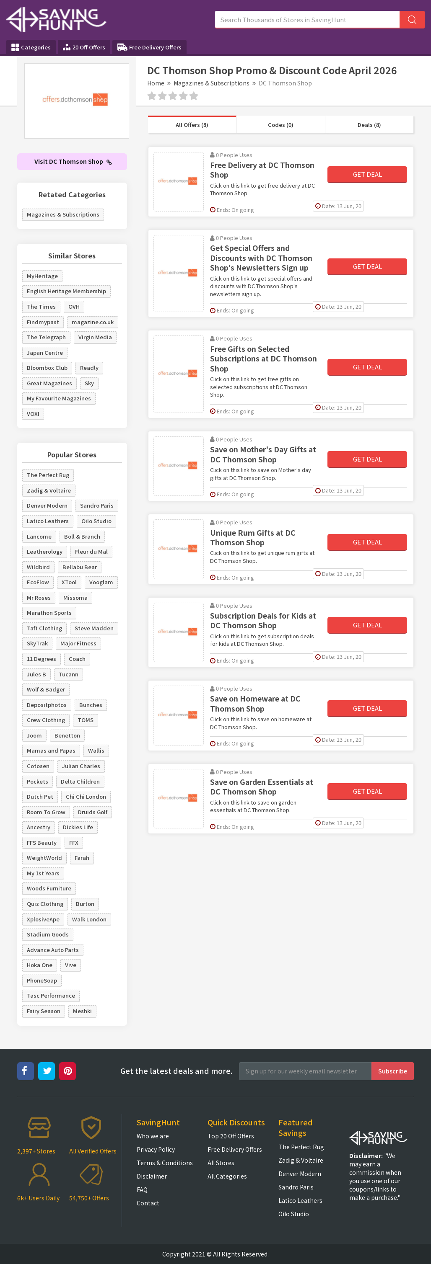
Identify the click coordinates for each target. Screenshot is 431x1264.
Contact (148, 1203)
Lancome (39, 536)
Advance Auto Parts (53, 950)
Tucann (68, 674)
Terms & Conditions (165, 1162)
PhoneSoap (42, 980)
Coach (77, 659)
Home (155, 83)
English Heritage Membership (66, 291)
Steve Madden (94, 628)
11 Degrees (41, 659)
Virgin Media (95, 337)
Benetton (67, 735)
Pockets (37, 781)
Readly (89, 367)
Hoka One (39, 965)
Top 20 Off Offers (231, 1136)
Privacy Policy (156, 1149)
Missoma (75, 597)
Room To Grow (46, 812)
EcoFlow (38, 582)
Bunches (90, 705)
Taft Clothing (44, 628)
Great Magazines (49, 383)
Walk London (89, 919)
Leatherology (44, 551)
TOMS (85, 720)
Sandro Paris (97, 505)
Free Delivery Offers (149, 47)
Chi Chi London (86, 796)
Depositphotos (47, 705)
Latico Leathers (48, 521)
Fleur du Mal (91, 551)
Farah (82, 858)
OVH (74, 306)
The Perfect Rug (48, 475)
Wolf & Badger (46, 689)
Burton (85, 904)
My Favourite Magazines (59, 398)
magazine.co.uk (93, 322)
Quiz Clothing (45, 904)
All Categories (227, 1176)
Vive (70, 965)
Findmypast (43, 322)
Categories (31, 47)
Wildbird (38, 567)
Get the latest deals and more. (176, 1070)
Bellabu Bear (79, 567)
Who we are (153, 1136)
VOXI (33, 414)
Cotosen (38, 766)
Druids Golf (92, 812)
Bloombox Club (47, 367)
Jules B (36, 674)
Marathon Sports (49, 613)
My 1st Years (43, 873)
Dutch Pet (40, 796)
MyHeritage (42, 276)
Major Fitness (78, 643)
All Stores (221, 1162)
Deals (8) (369, 125)
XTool (69, 582)
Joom (34, 735)
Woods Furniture (49, 888)
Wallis (96, 750)
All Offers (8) (192, 125)
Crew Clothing (46, 720)
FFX (73, 842)
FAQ (142, 1189)
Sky (89, 383)
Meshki (82, 1011)
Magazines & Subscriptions (211, 83)
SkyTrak (37, 643)
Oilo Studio (96, 521)
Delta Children (80, 781)
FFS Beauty (42, 842)
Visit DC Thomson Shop (73, 161)
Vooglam (101, 582)
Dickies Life (78, 827)
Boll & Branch (82, 536)
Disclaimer (152, 1176)
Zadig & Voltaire (49, 490)
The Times (41, 306)
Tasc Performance (51, 995)
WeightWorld (44, 858)
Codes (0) (280, 125)
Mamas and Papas (51, 750)
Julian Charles (81, 766)
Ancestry (38, 827)
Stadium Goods (48, 934)
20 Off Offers (84, 47)
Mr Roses (39, 597)
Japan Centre (45, 352)
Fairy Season (43, 1011)
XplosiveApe (43, 919)
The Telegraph (46, 337)
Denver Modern (47, 505)
